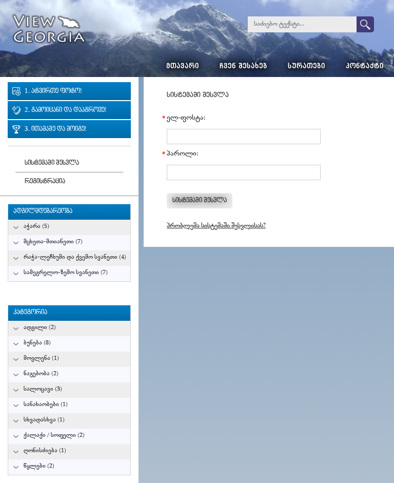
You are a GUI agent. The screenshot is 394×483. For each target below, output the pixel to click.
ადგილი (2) (40, 327)
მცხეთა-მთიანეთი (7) (53, 242)
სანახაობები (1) (46, 404)
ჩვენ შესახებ (243, 67)
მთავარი (182, 67)
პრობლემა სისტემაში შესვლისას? (216, 226)
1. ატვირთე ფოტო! (53, 91)
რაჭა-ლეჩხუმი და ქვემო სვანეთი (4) (75, 257)
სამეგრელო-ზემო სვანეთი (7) (66, 272)
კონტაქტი (365, 67)
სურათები (306, 67)
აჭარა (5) (36, 226)
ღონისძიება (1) (45, 451)
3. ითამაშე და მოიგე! (55, 129)
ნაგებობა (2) (41, 374)
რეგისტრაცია (45, 182)
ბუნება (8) (37, 343)
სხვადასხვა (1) (44, 420)
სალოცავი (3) (43, 389)
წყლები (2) (39, 466)
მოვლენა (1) (41, 358)
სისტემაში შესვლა (52, 163)
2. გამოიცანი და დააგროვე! (65, 110)
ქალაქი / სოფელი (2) (54, 435)
